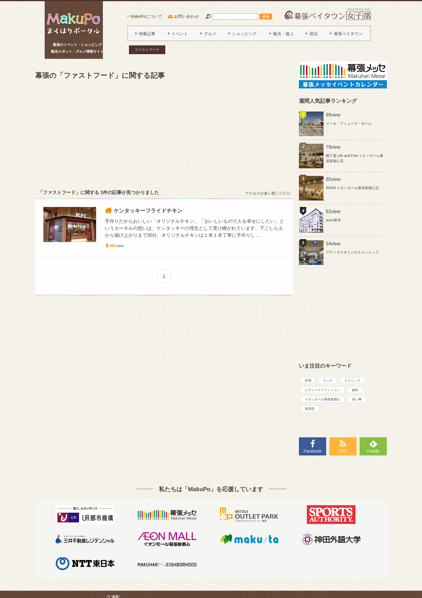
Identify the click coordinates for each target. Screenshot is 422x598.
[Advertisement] (164, 133)
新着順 (284, 193)
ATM (308, 380)
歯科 (355, 390)
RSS (343, 451)
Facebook (312, 451)
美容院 (309, 408)
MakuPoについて (146, 16)
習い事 (357, 399)
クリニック (352, 380)
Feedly (373, 451)
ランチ (328, 380)
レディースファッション (322, 390)
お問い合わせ (186, 16)
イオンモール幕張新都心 (322, 399)
